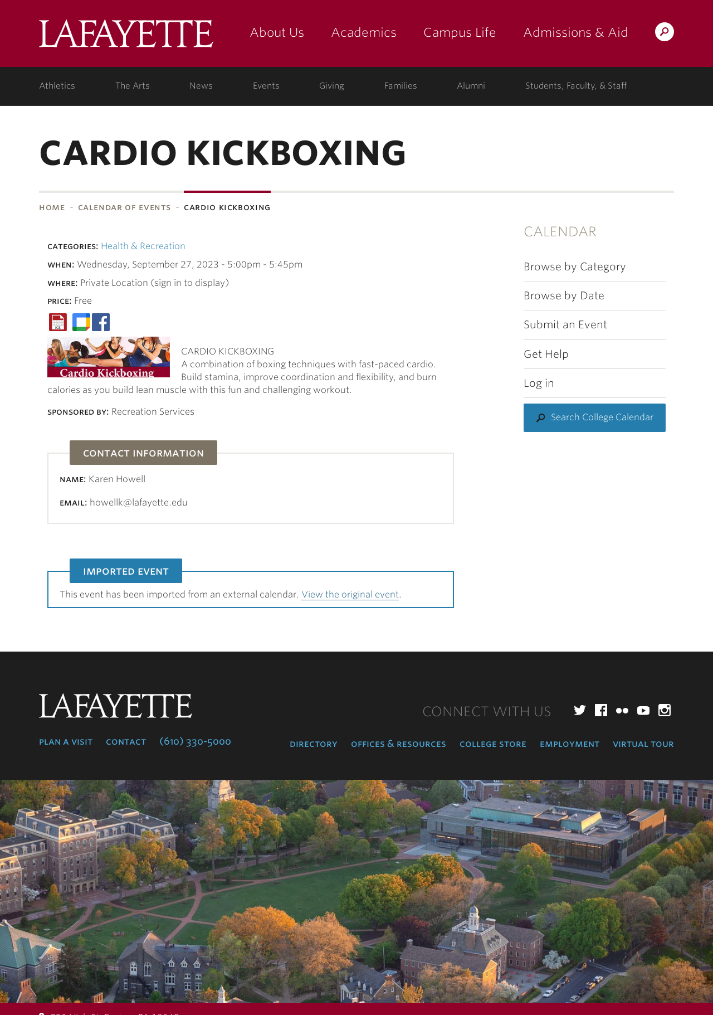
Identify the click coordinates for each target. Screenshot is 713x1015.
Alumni (471, 86)
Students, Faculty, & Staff (576, 86)
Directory (314, 743)
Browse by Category (575, 266)
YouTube (643, 710)
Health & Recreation (143, 246)
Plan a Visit (65, 741)
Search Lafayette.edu (664, 33)
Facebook (601, 710)
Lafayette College (126, 37)
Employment (569, 743)
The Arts (132, 86)
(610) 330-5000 (195, 741)
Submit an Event (565, 324)
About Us (277, 32)
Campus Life (459, 32)
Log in (539, 383)
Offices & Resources (398, 743)
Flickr (622, 710)
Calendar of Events (125, 207)
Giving (331, 86)
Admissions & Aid (575, 32)
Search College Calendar (602, 417)
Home (52, 207)
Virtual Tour (643, 743)
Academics (364, 32)
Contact (126, 741)
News (201, 86)
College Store (493, 743)
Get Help (546, 354)
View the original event (350, 594)
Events (266, 86)
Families (400, 86)
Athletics (57, 86)
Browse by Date (564, 295)
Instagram (664, 710)
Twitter (579, 710)
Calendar (560, 232)
